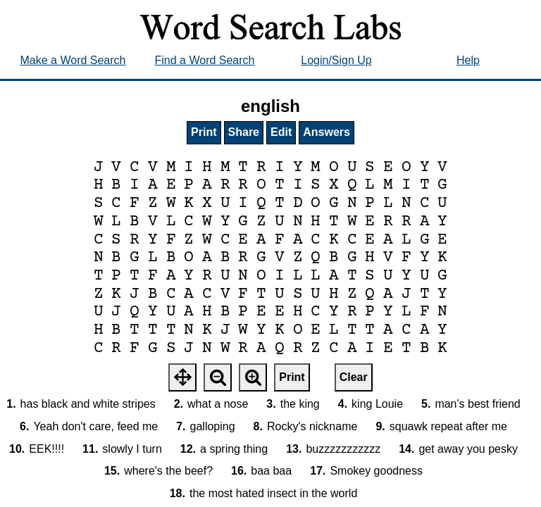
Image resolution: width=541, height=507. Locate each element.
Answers (326, 132)
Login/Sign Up (336, 60)
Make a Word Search (73, 60)
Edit (281, 132)
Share (243, 132)
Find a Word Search (205, 60)
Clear (354, 377)
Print (203, 132)
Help (468, 60)
